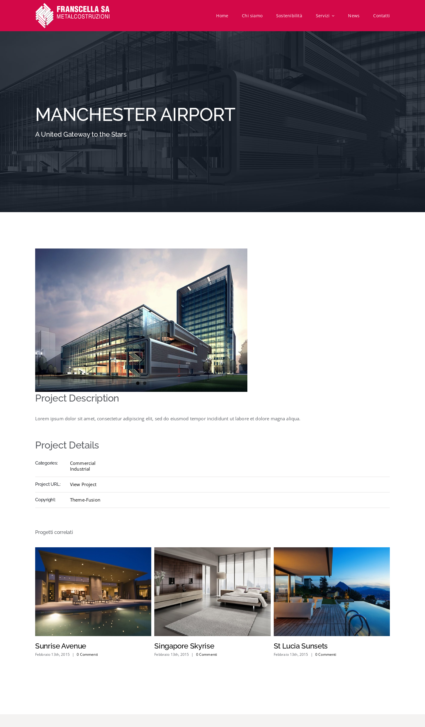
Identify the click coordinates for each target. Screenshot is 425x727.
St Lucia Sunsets (301, 646)
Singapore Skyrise (184, 646)
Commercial (83, 463)
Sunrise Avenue (60, 646)
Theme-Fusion (85, 500)
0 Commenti (87, 654)
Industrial (80, 469)
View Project (83, 484)
